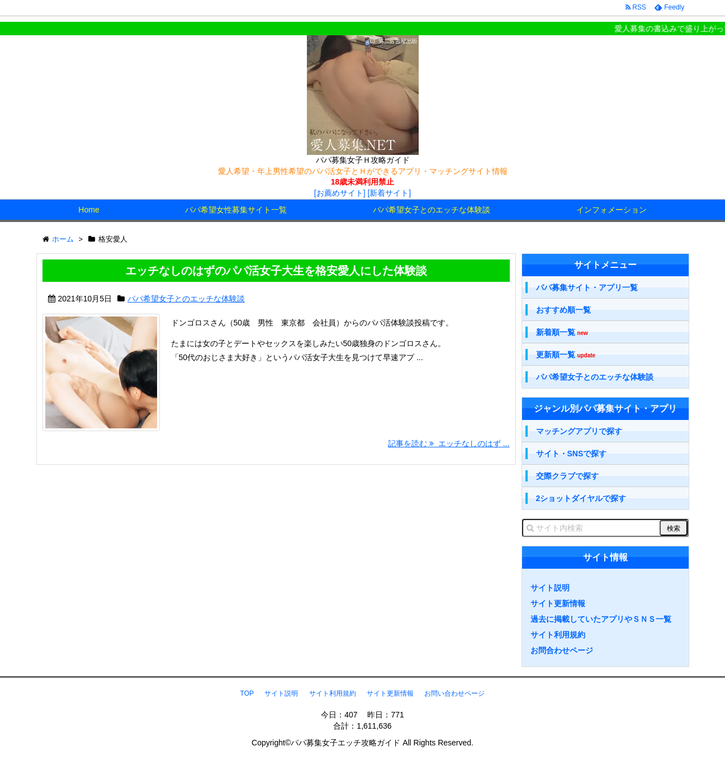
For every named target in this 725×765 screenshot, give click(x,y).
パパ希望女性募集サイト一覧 (236, 209)
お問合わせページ (561, 650)
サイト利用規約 (557, 634)
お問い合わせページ (454, 693)
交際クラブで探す (567, 476)
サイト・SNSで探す (571, 453)
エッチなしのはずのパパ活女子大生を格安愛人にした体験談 (276, 271)
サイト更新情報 (557, 603)
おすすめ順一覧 (563, 310)
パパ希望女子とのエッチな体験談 (431, 209)
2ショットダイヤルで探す (581, 498)
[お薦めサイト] (340, 192)
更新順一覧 (566, 355)
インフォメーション (611, 209)
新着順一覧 (562, 332)
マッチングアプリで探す (579, 431)
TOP (247, 693)
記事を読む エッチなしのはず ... (448, 443)
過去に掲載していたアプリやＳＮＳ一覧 (600, 619)
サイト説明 (550, 587)
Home (88, 209)
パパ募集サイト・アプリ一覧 (587, 287)
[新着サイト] (389, 192)
